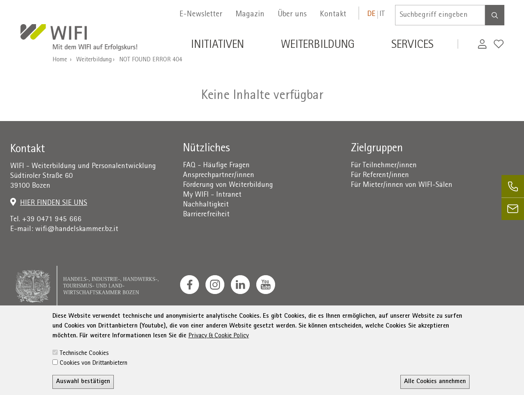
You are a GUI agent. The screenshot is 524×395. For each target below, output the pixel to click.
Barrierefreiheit (206, 215)
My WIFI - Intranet (212, 195)
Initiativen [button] (217, 46)
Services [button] (412, 46)
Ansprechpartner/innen (218, 176)
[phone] (512, 186)
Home (59, 60)
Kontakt (333, 15)
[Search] (494, 15)
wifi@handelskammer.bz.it (76, 229)
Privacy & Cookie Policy (218, 369)
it (382, 14)
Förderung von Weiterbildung (228, 185)
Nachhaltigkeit (206, 205)
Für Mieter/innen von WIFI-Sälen (401, 185)
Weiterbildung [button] (318, 46)
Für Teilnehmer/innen (384, 166)
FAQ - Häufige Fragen (216, 166)
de (371, 14)
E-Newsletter (200, 15)
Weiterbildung (94, 60)
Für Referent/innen (380, 176)
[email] (512, 209)
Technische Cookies (84, 386)
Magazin (249, 15)
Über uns (292, 15)
